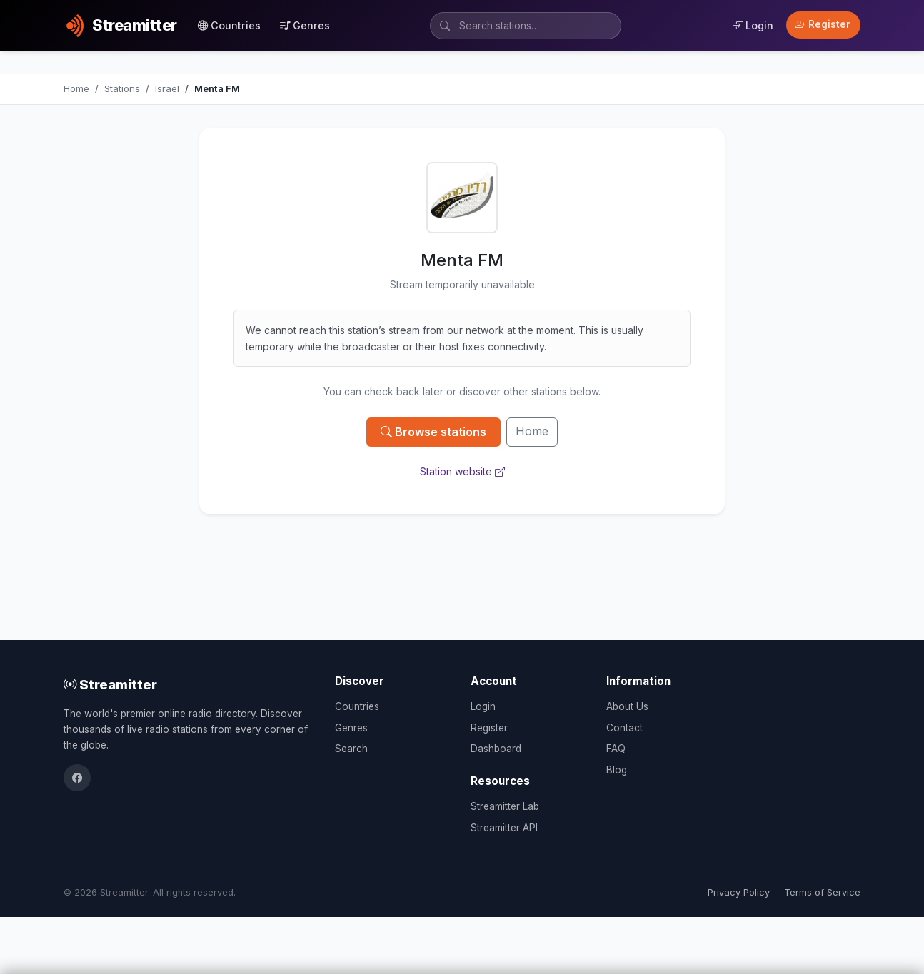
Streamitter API (504, 827)
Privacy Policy (739, 892)
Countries (229, 25)
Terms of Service (822, 892)
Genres (305, 25)
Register (822, 24)
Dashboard (496, 748)
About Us (627, 706)
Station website (462, 471)
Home (532, 431)
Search (351, 748)
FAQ (616, 748)
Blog (616, 770)
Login (753, 25)
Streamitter (110, 684)
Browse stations (433, 432)
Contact (624, 728)
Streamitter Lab (505, 806)
